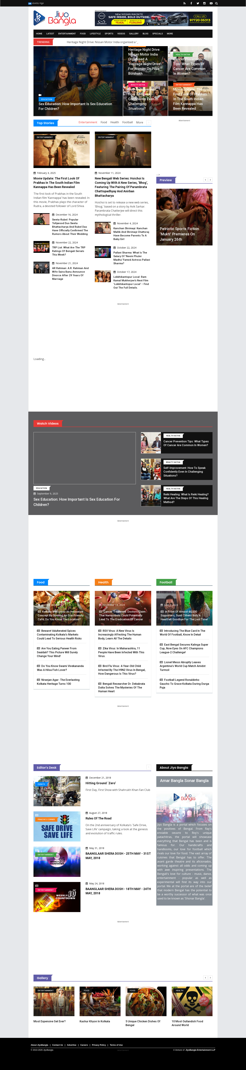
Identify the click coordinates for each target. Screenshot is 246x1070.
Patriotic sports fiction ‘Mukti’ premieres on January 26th (179, 234)
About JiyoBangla (39, 1045)
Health (114, 122)
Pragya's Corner (46, 819)
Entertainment (67, 33)
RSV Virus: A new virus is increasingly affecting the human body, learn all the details (119, 634)
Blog (145, 33)
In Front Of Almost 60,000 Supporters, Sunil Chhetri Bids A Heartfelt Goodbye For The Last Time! (184, 615)
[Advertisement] (184, 142)
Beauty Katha (138, 84)
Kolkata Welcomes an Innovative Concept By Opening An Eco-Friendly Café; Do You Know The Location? (61, 615)
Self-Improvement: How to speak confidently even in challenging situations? (143, 99)
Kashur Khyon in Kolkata (95, 1021)
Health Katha (183, 54)
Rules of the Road (99, 818)
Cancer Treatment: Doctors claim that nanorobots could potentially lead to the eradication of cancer (122, 615)
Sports (109, 33)
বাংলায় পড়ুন (36, 3)
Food (83, 33)
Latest (50, 33)
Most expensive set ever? (50, 1021)
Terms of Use (116, 1045)
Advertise (71, 1045)
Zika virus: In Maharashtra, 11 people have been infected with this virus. (121, 652)
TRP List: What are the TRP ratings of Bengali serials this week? (68, 251)
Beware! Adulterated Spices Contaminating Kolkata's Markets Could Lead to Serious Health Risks (59, 634)
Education (46, 99)
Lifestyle (95, 33)
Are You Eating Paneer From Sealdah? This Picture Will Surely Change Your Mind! (57, 652)
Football (127, 122)
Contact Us (57, 1045)
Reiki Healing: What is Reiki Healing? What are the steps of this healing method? (186, 498)
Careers (84, 1045)
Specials (157, 33)
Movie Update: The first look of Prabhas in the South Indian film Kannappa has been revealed (190, 99)
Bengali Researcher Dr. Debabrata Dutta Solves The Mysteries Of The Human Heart (121, 687)
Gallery (134, 33)
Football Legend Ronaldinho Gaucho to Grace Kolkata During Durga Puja (184, 683)
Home (39, 33)
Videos (121, 33)
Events (41, 784)
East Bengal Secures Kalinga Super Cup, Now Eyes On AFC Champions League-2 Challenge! (184, 648)
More (170, 33)
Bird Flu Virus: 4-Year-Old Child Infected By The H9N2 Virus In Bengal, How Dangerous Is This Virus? (122, 669)
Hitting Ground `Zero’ (101, 783)
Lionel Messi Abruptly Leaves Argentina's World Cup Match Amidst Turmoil (183, 666)
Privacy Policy (99, 1045)
